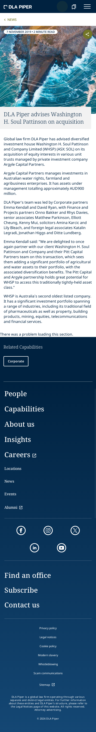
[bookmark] (74, 6)
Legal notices (48, 637)
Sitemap (44, 685)
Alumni (10, 507)
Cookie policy (48, 646)
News (12, 19)
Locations (12, 468)
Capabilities (24, 408)
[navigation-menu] (87, 6)
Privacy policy (48, 628)
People (15, 393)
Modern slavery (48, 655)
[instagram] (48, 530)
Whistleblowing (48, 664)
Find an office (27, 575)
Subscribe (21, 590)
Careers (17, 454)
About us (19, 424)
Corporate (16, 361)
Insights (17, 439)
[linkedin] (34, 547)
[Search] (62, 6)
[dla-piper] (18, 6)
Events (10, 493)
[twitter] (75, 530)
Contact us (22, 604)
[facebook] (21, 530)
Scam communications (48, 673)
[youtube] (61, 547)
